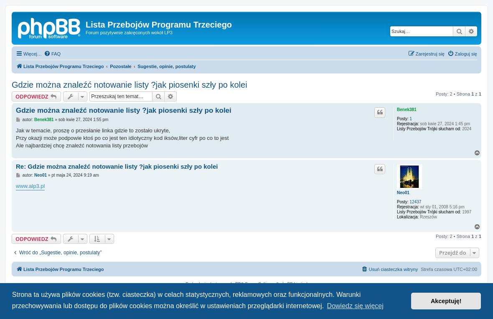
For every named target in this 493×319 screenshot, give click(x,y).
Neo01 (403, 192)
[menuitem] (52, 54)
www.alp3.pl (30, 186)
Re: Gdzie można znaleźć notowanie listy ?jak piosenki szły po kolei (117, 166)
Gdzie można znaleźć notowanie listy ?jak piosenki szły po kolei (129, 84)
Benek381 (407, 109)
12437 (416, 202)
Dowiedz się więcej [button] (355, 305)
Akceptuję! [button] (446, 301)
